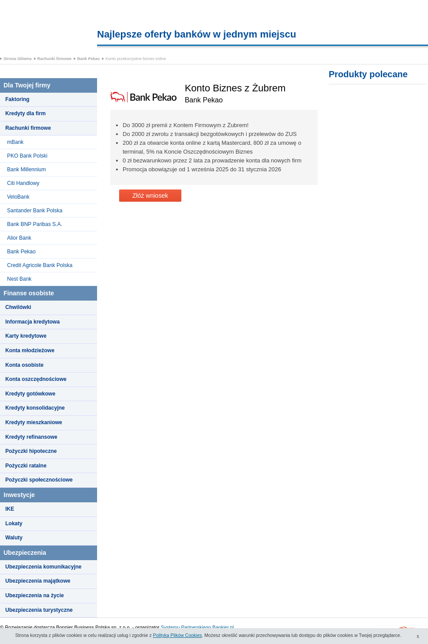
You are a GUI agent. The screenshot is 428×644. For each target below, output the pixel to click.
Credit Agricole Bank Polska (39, 265)
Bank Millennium (26, 169)
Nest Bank (19, 279)
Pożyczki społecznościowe (39, 480)
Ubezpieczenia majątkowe (37, 581)
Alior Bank (19, 238)
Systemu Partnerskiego (186, 627)
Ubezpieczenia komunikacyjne (43, 567)
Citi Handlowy (23, 183)
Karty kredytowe (25, 336)
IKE (9, 509)
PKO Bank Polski (27, 156)
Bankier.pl (222, 627)
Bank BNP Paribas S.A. (34, 224)
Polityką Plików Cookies (177, 635)
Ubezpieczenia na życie (34, 595)
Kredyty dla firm (25, 113)
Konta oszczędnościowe (36, 379)
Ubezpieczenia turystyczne (39, 610)
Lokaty (14, 523)
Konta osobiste (24, 365)
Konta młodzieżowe (29, 350)
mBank (15, 142)
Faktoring (17, 99)
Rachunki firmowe (55, 58)
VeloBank (18, 197)
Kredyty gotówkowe (30, 394)
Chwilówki (18, 307)
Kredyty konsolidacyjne (35, 408)
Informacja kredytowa (32, 322)
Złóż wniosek (150, 195)
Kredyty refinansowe (31, 437)
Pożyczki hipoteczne (31, 451)
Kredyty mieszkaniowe (33, 422)
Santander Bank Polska (34, 210)
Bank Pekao (88, 58)
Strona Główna (18, 58)
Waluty (14, 538)
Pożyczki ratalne (25, 466)
